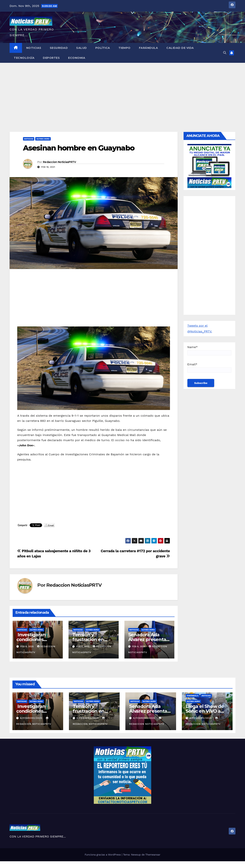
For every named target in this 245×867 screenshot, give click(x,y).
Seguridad (59, 48)
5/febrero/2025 (88, 718)
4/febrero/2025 (144, 718)
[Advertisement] (122, 91)
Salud (81, 48)
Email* (209, 367)
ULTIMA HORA (42, 139)
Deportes (51, 58)
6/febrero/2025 (31, 718)
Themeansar (152, 854)
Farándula (148, 48)
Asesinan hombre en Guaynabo (78, 147)
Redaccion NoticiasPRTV (59, 162)
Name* (209, 350)
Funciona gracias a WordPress (103, 854)
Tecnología (24, 58)
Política (102, 48)
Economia (76, 58)
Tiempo (124, 48)
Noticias (33, 48)
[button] (224, 53)
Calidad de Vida (180, 48)
